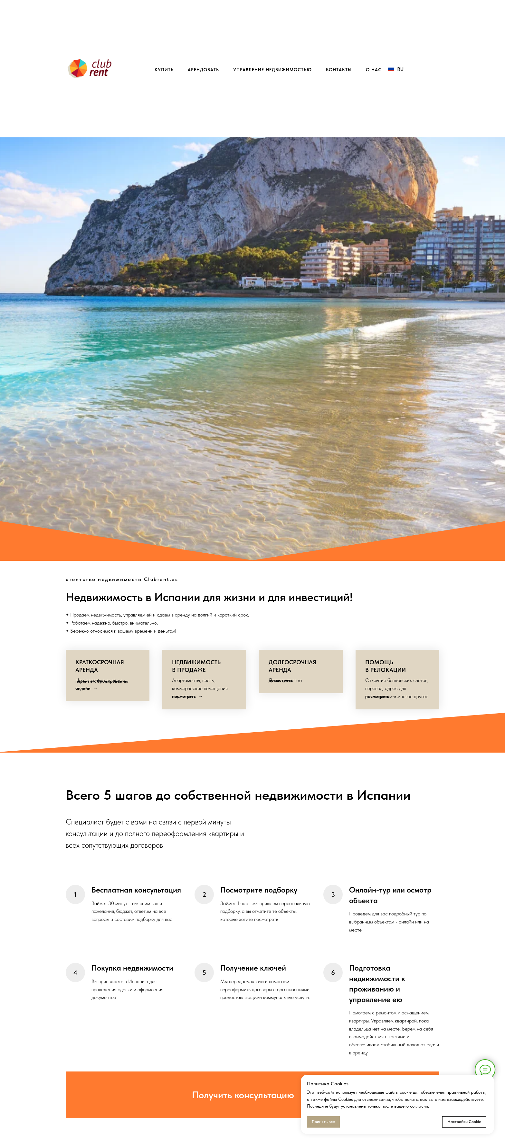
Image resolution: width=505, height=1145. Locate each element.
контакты (339, 69)
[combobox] (396, 68)
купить (164, 69)
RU (396, 69)
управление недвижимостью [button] (272, 69)
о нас (374, 69)
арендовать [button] (203, 69)
